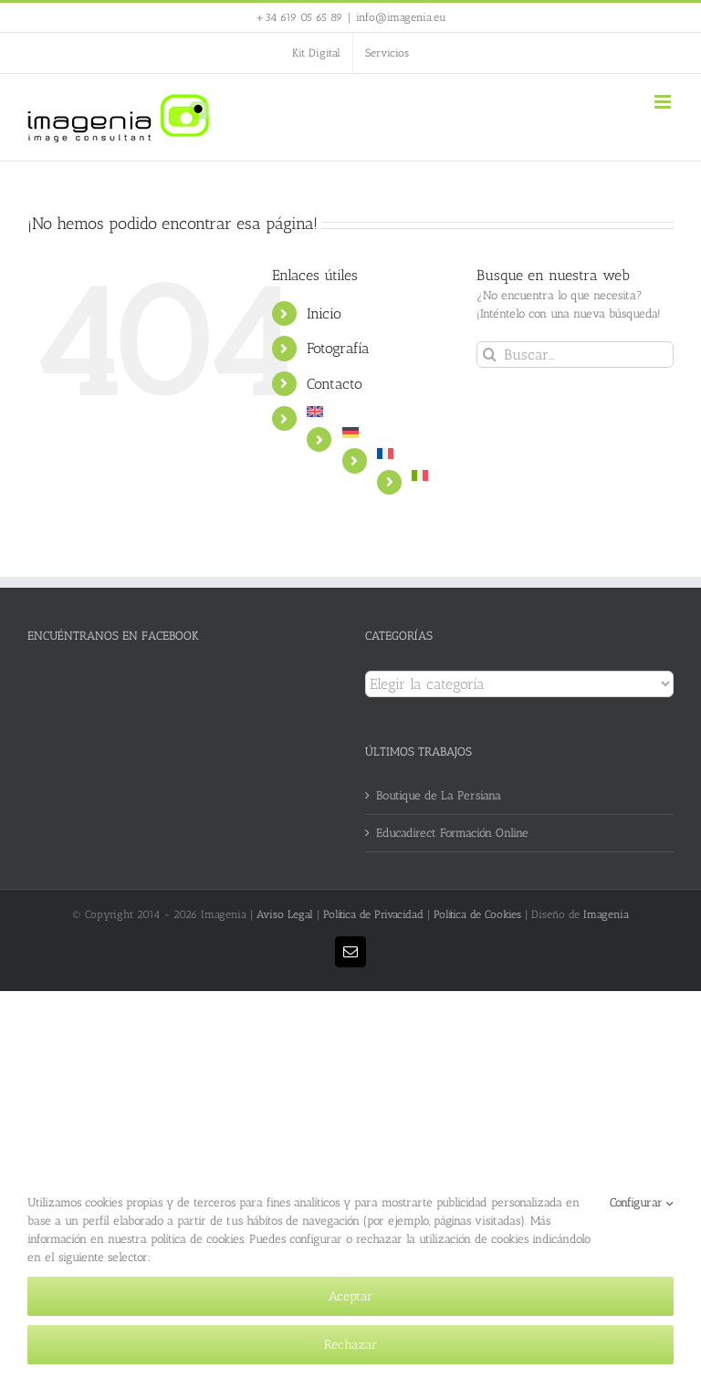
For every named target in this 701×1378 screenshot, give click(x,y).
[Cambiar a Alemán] (395, 432)
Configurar (642, 1202)
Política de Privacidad (373, 914)
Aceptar (350, 1296)
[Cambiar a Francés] (413, 453)
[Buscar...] (575, 354)
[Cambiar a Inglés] (378, 411)
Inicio (324, 313)
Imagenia (606, 914)
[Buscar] (489, 354)
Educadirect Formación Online (452, 833)
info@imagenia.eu (401, 17)
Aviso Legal (284, 914)
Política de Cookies (477, 914)
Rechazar (350, 1344)
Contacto (334, 383)
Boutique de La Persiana (438, 795)
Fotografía (338, 348)
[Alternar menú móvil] (664, 101)
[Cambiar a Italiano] (430, 475)
